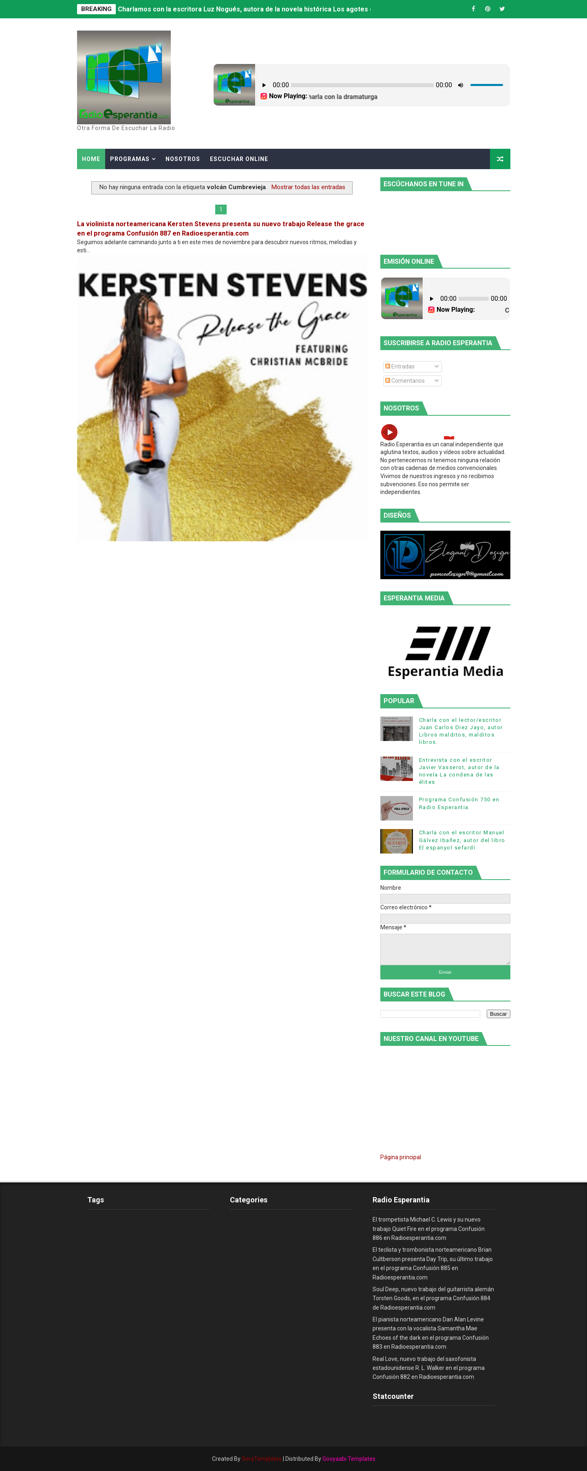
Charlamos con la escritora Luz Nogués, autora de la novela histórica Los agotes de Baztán (259, 9)
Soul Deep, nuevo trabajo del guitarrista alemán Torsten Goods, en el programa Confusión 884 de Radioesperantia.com (433, 1298)
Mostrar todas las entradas (308, 187)
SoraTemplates (262, 1459)
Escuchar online (239, 159)
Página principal (400, 1157)
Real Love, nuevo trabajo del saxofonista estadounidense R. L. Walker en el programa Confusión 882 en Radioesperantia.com (429, 1368)
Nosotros (183, 159)
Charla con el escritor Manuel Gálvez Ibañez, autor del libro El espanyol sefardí (462, 839)
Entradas (400, 366)
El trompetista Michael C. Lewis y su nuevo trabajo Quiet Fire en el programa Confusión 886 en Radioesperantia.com (429, 1228)
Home (91, 159)
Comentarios (405, 380)
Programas (130, 159)
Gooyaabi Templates (348, 1459)
